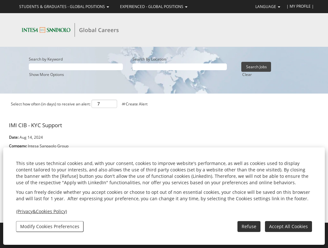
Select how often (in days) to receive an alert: (51, 104)
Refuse (249, 226)
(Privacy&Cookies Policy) (41, 211)
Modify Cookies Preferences (49, 226)
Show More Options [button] (46, 74)
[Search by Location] (179, 66)
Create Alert (135, 104)
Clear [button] (247, 74)
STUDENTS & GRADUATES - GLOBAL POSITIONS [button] (64, 6)
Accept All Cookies (288, 226)
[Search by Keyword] (76, 66)
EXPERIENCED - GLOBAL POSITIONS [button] (154, 6)
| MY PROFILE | (300, 6)
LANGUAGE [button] (267, 6)
